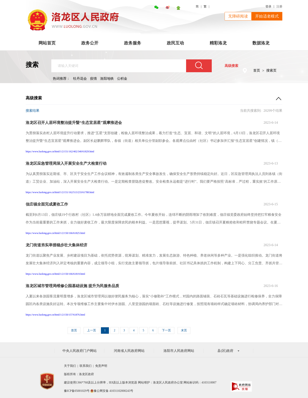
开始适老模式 (267, 16)
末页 (184, 330)
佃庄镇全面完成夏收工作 (47, 204)
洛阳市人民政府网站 (178, 350)
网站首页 (47, 43)
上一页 (91, 330)
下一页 (166, 330)
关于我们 (70, 365)
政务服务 (132, 43)
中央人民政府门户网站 (79, 350)
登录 (268, 6)
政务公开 (89, 43)
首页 (256, 70)
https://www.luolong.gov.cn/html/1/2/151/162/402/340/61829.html (60, 151)
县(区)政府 (228, 350)
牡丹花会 (80, 78)
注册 (279, 6)
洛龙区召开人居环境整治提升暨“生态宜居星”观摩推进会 (74, 122)
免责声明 (101, 365)
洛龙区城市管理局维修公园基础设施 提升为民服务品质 (72, 286)
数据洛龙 (261, 43)
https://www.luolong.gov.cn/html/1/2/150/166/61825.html (55, 233)
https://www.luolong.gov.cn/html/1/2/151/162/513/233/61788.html (60, 192)
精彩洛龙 (218, 43)
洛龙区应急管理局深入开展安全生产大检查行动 (66, 163)
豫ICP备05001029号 (77, 390)
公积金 (122, 78)
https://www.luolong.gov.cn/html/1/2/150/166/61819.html (55, 273)
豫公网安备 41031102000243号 (113, 390)
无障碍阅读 (238, 16)
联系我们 (86, 365)
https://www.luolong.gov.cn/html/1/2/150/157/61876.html (55, 314)
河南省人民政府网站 (129, 350)
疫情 (93, 78)
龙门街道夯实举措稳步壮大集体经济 (56, 245)
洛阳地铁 (107, 78)
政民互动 (175, 43)
